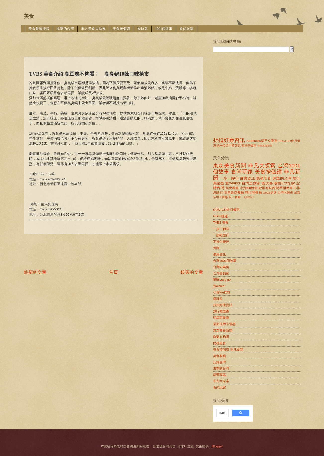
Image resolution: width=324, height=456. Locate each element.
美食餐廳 (232, 188)
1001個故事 (163, 29)
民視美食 (263, 178)
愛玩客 (142, 29)
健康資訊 (247, 178)
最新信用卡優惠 (224, 324)
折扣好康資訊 (229, 140)
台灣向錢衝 (285, 192)
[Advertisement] (114, 41)
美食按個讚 (121, 29)
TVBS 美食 (221, 222)
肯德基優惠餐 (264, 145)
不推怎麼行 (221, 242)
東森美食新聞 (229, 165)
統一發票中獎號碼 (229, 145)
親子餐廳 (235, 197)
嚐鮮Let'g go (284, 183)
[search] (222, 413)
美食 (29, 16)
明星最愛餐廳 (234, 192)
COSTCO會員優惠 (226, 210)
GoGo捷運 (270, 192)
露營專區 (219, 375)
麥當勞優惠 (248, 145)
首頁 (113, 272)
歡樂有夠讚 (267, 188)
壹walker (232, 183)
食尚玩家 (187, 29)
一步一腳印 (229, 178)
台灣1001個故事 (224, 261)
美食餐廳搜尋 (38, 29)
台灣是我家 (251, 183)
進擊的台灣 (65, 29)
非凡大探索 (262, 165)
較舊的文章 (192, 272)
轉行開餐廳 (253, 192)
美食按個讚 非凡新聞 (228, 349)
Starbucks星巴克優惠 (262, 141)
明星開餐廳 (284, 188)
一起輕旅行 (247, 197)
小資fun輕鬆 (249, 188)
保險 (216, 248)
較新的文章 (35, 272)
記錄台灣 (219, 362)
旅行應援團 (221, 311)
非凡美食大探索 (93, 29)
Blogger (217, 446)
